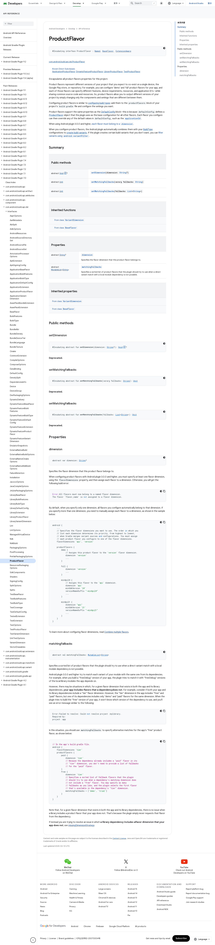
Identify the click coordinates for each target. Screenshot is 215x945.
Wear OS (102, 893)
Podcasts (44, 915)
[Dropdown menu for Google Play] (106, 3)
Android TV (103, 906)
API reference (11, 13)
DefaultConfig (108, 112)
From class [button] (69, 220)
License (52, 938)
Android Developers (57, 29)
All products (140, 926)
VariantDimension (74, 220)
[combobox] (143, 3)
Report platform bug (194, 889)
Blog (42, 911)
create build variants (77, 132)
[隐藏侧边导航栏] (33, 940)
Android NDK (162, 909)
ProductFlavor (56, 115)
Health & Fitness (76, 897)
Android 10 (132, 911)
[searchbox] (18, 24)
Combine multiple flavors (116, 632)
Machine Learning (77, 893)
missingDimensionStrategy (81, 825)
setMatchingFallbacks (102, 182)
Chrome (87, 926)
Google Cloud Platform (119, 926)
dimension (87, 255)
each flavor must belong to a (112, 124)
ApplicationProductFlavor (63, 71)
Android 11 (132, 906)
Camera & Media (76, 902)
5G (70, 911)
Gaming (73, 889)
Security (43, 897)
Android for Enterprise (49, 893)
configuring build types (99, 103)
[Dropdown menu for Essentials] (42, 3)
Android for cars (105, 902)
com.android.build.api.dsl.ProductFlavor (67, 61)
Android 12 (132, 902)
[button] (18, 62)
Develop (71, 29)
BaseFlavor (71, 227)
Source (43, 902)
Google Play (97, 3)
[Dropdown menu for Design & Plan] (66, 3)
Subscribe (181, 938)
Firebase (100, 926)
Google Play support (194, 897)
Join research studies (195, 902)
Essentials (34, 3)
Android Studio (196, 3)
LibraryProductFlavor (113, 71)
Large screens (104, 889)
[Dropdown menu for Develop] (84, 3)
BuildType (148, 129)
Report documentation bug (198, 893)
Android (43, 889)
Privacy (72, 906)
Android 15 (132, 889)
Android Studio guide (166, 891)
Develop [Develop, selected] (77, 3)
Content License (119, 838)
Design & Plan (55, 3)
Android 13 (132, 897)
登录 (210, 3)
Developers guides (165, 896)
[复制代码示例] (164, 491)
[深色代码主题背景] (164, 48)
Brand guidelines (66, 938)
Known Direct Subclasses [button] (109, 70)
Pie (129, 915)
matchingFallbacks (91, 267)
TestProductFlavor (132, 71)
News (42, 906)
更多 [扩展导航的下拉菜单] (116, 3)
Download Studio (164, 905)
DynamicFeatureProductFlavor (89, 71)
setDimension (98, 172)
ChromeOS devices (106, 897)
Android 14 (132, 893)
